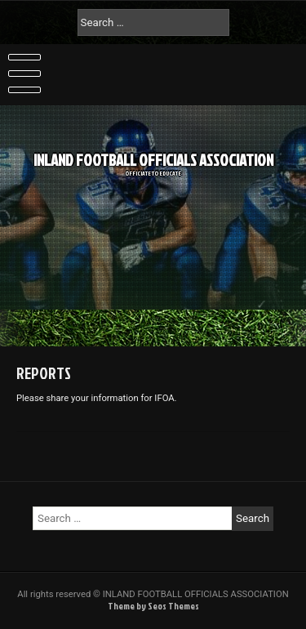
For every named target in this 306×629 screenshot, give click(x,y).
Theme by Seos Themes (153, 606)
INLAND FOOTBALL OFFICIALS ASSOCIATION (153, 153)
